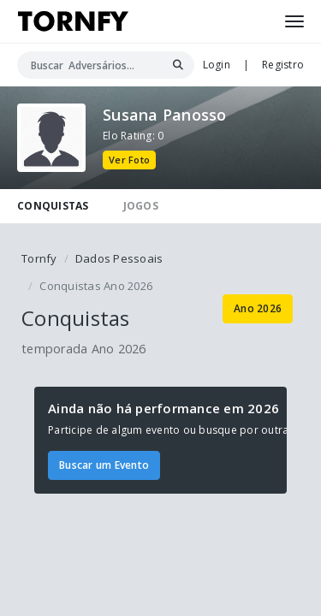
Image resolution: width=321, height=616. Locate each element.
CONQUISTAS (53, 205)
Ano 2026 (258, 308)
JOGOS (140, 205)
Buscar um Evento (104, 465)
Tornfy (39, 258)
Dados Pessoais (119, 258)
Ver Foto (129, 159)
